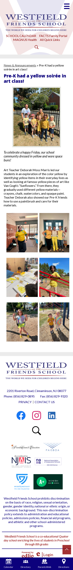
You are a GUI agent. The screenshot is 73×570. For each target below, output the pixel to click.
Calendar (8, 563)
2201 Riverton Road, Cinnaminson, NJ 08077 (36, 391)
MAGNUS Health (25, 39)
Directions (63, 563)
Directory (26, 563)
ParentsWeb (44, 563)
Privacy (25, 402)
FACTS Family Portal (53, 36)
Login (44, 554)
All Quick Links (50, 39)
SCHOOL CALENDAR (21, 36)
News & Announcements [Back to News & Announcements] (20, 65)
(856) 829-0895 (24, 396)
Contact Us (45, 402)
